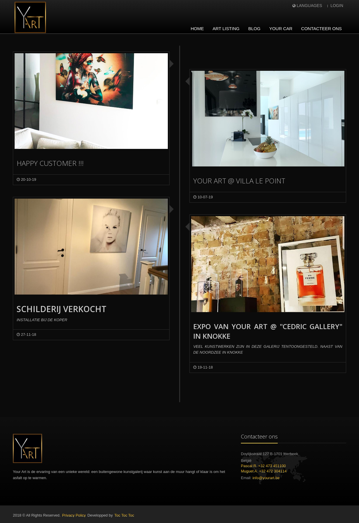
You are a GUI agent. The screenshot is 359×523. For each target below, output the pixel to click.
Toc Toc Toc (124, 515)
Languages (309, 5)
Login (336, 5)
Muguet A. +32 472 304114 (264, 471)
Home (197, 28)
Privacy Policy (74, 515)
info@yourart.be (266, 478)
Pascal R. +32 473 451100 (263, 466)
